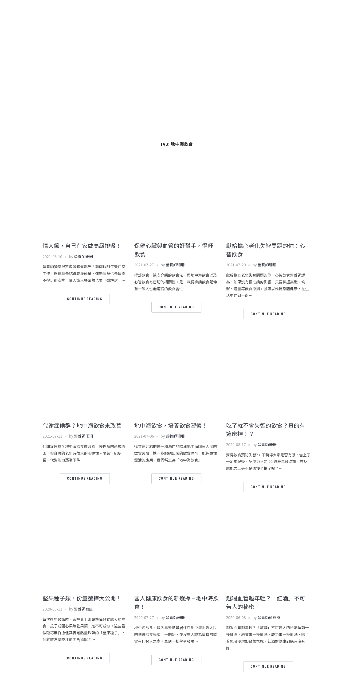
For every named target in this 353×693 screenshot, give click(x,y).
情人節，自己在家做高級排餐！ (82, 245)
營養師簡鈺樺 (269, 617)
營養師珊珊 (83, 256)
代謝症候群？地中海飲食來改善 (82, 425)
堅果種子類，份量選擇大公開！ (82, 598)
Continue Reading (84, 299)
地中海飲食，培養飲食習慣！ (171, 425)
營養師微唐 (83, 609)
